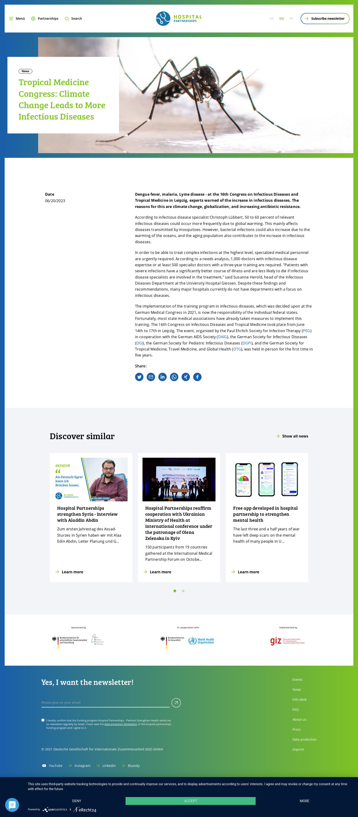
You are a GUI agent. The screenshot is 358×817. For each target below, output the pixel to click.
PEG (306, 330)
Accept (190, 801)
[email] (151, 377)
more (304, 801)
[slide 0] (174, 591)
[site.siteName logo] (179, 18)
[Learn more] (91, 517)
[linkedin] (162, 377)
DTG (237, 349)
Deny (76, 801)
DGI (139, 343)
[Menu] (16, 18)
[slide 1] (183, 591)
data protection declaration (120, 724)
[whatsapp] (174, 377)
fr (291, 18)
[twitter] (139, 377)
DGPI (247, 343)
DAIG (222, 336)
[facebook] (197, 377)
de (272, 18)
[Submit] (176, 702)
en (281, 18)
